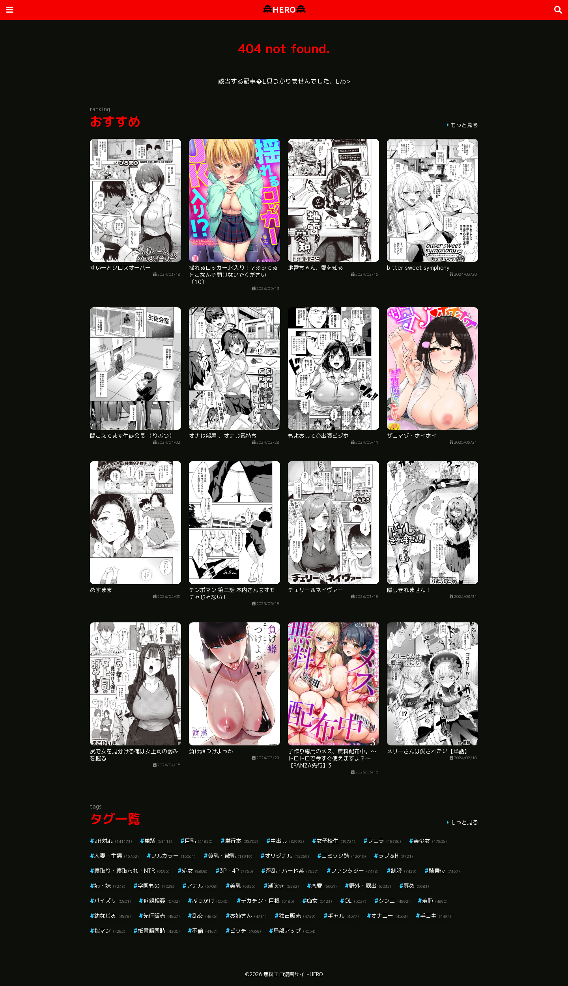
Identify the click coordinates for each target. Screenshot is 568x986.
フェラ (384, 840)
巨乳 (199, 840)
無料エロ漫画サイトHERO (293, 974)
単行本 (241, 840)
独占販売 (297, 915)
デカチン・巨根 (267, 900)
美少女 (430, 840)
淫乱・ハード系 (292, 870)
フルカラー (173, 855)
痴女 (319, 900)
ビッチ (245, 930)
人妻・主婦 (116, 855)
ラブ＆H (395, 855)
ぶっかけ (210, 900)
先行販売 (161, 915)
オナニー (389, 915)
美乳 (243, 885)
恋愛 (324, 885)
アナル (202, 885)
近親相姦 (161, 900)
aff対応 (113, 840)
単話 (158, 840)
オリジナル (287, 855)
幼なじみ (112, 915)
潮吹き (283, 885)
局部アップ (294, 930)
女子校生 (335, 840)
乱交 (205, 915)
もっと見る (464, 125)
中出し (287, 840)
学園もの (156, 885)
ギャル (343, 915)
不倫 (205, 930)
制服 (404, 870)
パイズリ (112, 900)
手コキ (435, 915)
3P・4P (236, 870)
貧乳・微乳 (230, 855)
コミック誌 (343, 855)
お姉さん (248, 915)
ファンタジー (355, 870)
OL (355, 900)
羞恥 (435, 900)
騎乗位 (444, 870)
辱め (416, 885)
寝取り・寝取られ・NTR (132, 870)
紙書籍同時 (159, 930)
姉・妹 (109, 885)
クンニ (394, 900)
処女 (194, 870)
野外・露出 (370, 885)
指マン (109, 930)
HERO (284, 9)
